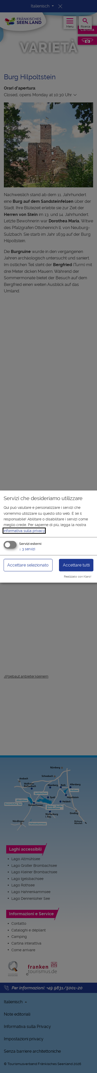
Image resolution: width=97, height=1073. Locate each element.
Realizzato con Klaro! (77, 576)
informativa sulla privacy (24, 531)
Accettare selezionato (28, 565)
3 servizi (27, 549)
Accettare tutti (76, 565)
